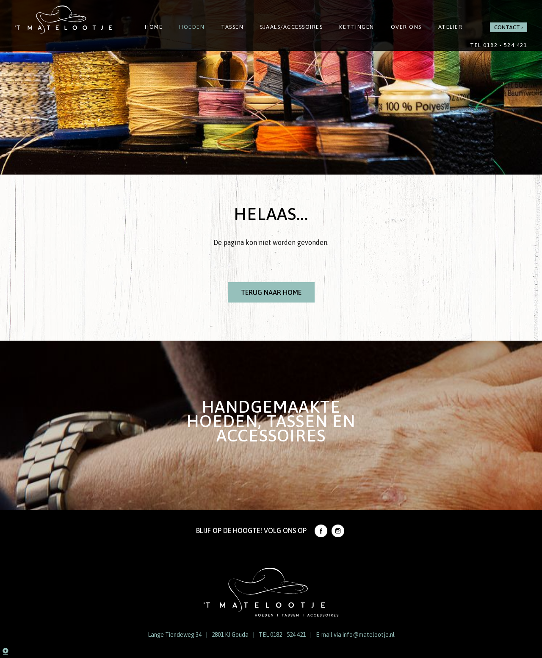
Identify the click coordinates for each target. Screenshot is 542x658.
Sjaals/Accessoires (291, 27)
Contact (507, 27)
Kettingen (356, 27)
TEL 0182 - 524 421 (282, 634)
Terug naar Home (271, 292)
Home (154, 27)
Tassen (232, 27)
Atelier (450, 27)
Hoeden (192, 27)
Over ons (406, 27)
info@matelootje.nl (369, 634)
